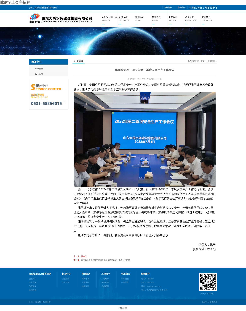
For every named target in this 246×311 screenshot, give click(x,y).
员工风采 (32, 286)
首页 (203, 61)
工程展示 (172, 17)
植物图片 (145, 274)
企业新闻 (39, 69)
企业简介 (32, 279)
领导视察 (85, 286)
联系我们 (182, 7)
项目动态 (105, 282)
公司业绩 (85, 282)
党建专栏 (123, 17)
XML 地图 (123, 308)
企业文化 (32, 282)
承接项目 (105, 286)
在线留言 (125, 282)
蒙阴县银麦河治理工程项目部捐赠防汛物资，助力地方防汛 (105, 260)
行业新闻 (39, 74)
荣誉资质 (156, 17)
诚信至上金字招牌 (15, 2)
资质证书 (85, 279)
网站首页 (168, 7)
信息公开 (189, 17)
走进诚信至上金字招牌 (40, 274)
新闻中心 (139, 17)
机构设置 (32, 290)
